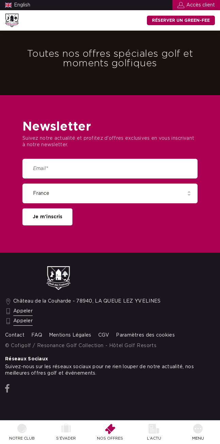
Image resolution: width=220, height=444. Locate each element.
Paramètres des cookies (145, 335)
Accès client (200, 5)
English (22, 5)
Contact (14, 335)
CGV (103, 335)
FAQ (36, 335)
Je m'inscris (47, 217)
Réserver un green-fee (181, 20)
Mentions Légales (70, 335)
